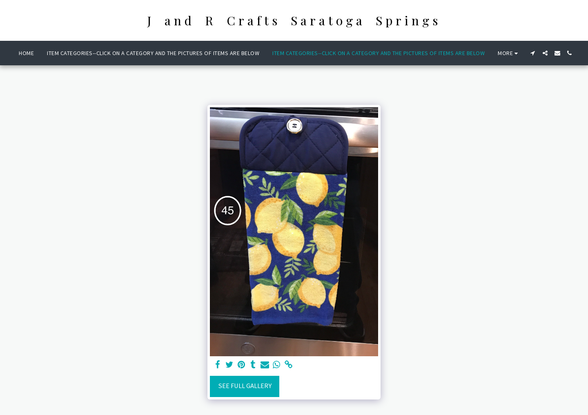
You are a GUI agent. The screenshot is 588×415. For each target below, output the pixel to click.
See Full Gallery (245, 386)
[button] (533, 53)
